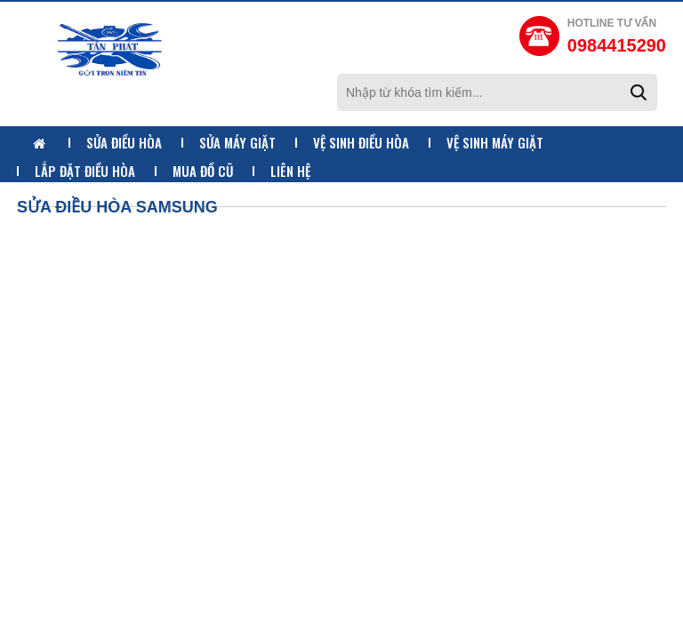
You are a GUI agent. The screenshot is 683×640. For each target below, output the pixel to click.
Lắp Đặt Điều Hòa (85, 171)
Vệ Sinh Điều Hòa (361, 143)
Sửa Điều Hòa (124, 143)
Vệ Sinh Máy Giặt (494, 143)
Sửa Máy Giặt (237, 143)
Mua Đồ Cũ (203, 171)
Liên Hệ (290, 171)
